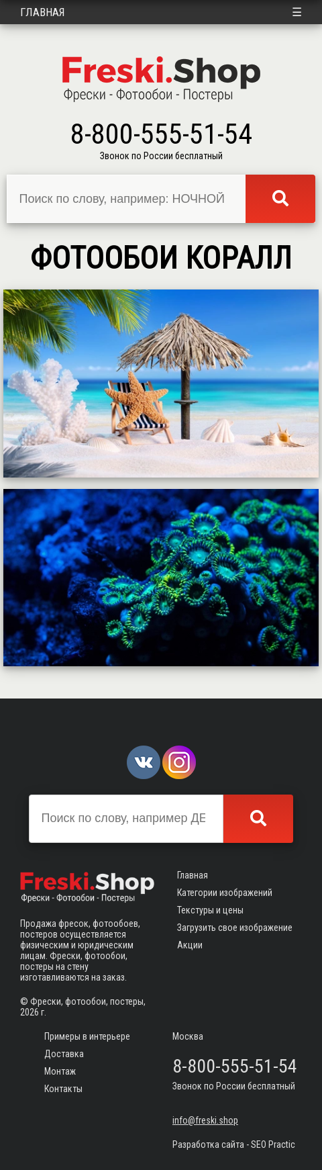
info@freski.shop (205, 1120)
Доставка (64, 1053)
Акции (190, 945)
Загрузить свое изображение (234, 927)
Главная (42, 12)
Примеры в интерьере (87, 1036)
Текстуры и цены (210, 910)
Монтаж (60, 1071)
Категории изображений (224, 892)
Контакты (63, 1088)
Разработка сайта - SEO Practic (233, 1144)
